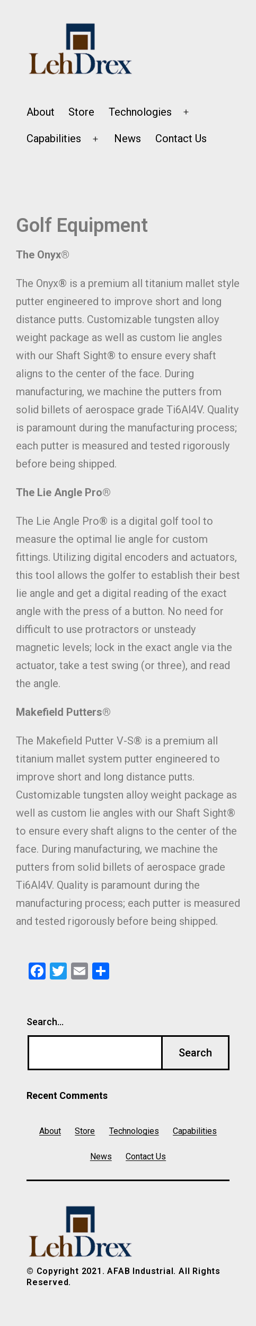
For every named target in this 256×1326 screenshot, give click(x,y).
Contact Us (181, 138)
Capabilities (54, 138)
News (127, 138)
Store (81, 112)
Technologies (140, 112)
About (41, 112)
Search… (45, 1021)
